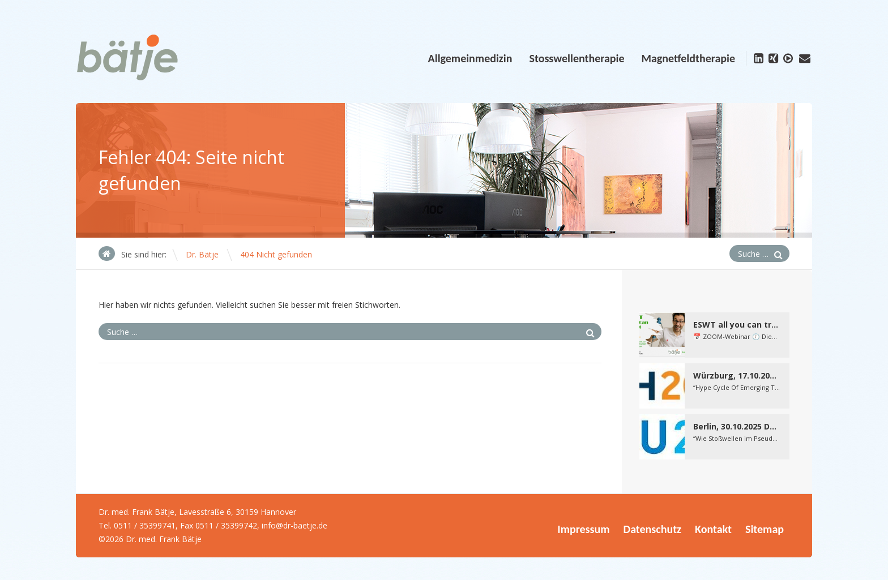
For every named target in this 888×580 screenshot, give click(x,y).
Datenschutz (652, 529)
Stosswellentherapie (576, 58)
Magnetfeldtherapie (688, 58)
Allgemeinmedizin (470, 58)
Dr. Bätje (202, 254)
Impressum (583, 529)
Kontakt (713, 529)
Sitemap (764, 529)
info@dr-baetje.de (294, 525)
